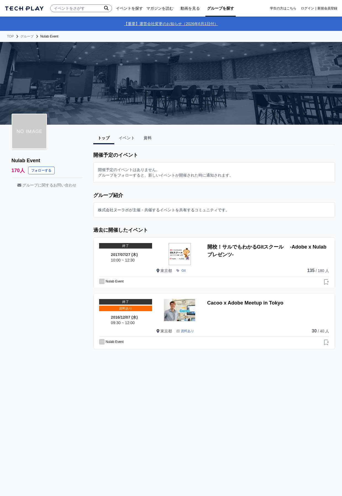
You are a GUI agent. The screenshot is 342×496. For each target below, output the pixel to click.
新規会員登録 (327, 8)
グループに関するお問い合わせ (46, 185)
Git (184, 271)
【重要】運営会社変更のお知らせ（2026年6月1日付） (171, 24)
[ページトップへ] (24, 8)
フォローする (41, 170)
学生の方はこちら (283, 8)
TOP (10, 36)
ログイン (307, 8)
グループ (27, 36)
